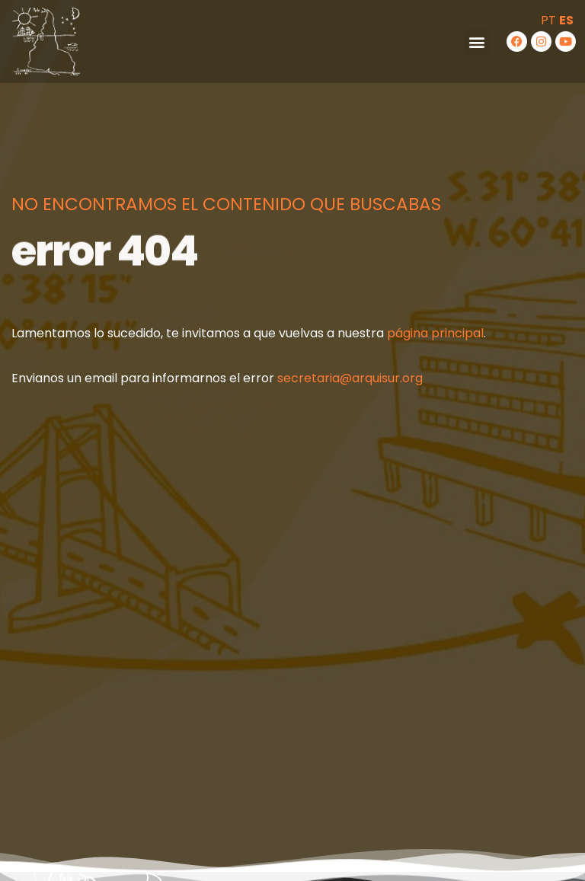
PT (548, 20)
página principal (435, 333)
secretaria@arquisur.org (350, 378)
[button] (477, 41)
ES (566, 20)
